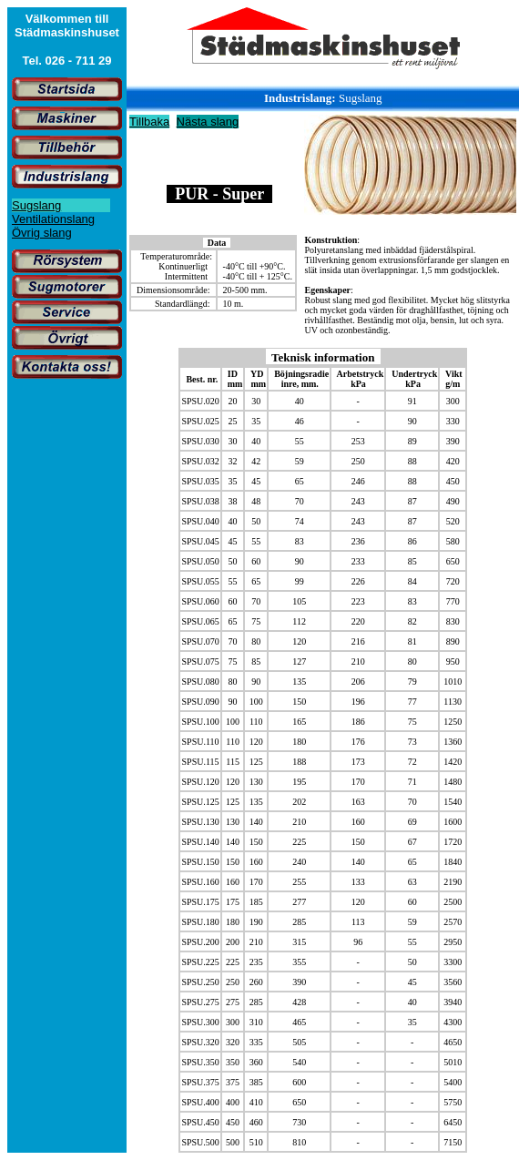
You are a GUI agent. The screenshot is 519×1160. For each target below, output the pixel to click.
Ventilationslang (53, 219)
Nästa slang (208, 121)
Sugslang (36, 205)
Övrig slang (42, 232)
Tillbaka (149, 121)
